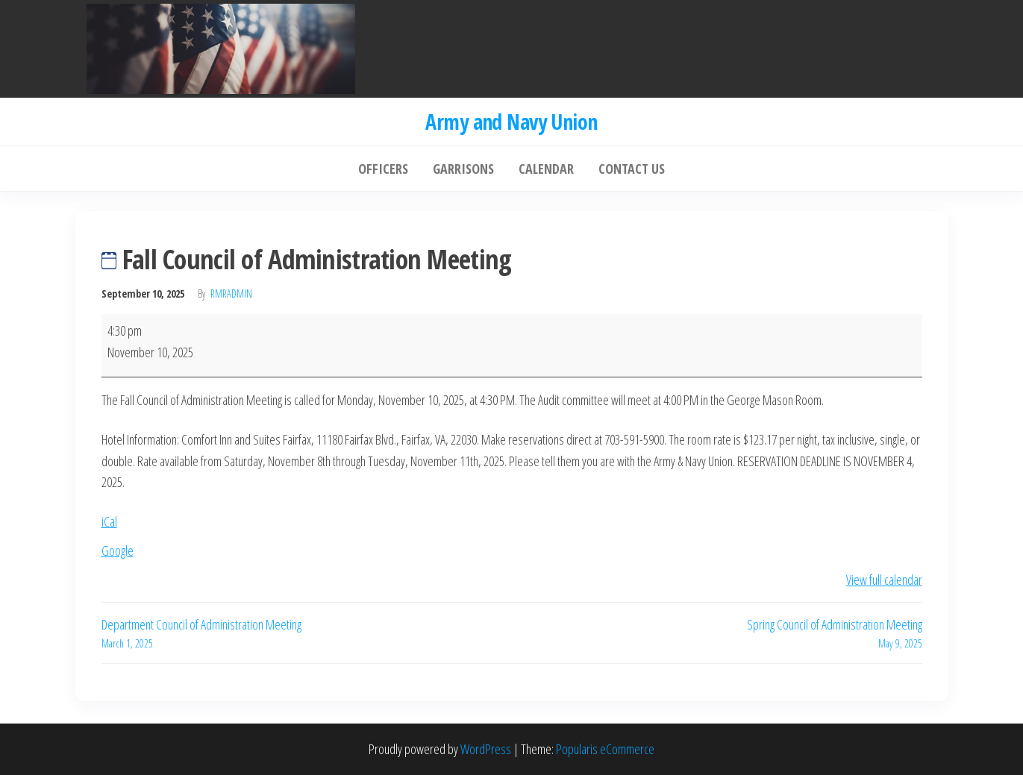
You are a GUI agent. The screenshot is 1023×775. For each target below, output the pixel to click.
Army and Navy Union (511, 121)
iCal (109, 521)
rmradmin (231, 293)
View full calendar (884, 580)
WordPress (485, 749)
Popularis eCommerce (605, 749)
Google (117, 550)
